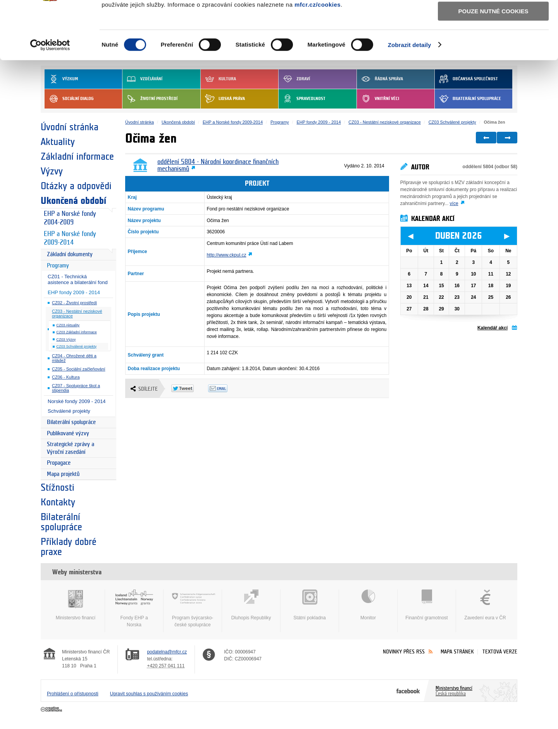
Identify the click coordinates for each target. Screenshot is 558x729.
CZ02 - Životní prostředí (74, 302)
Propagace (59, 463)
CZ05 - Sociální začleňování (78, 369)
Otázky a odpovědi (76, 186)
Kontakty (58, 502)
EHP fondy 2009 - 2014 (74, 292)
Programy (58, 266)
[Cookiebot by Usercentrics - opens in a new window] (50, 96)
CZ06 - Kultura (66, 377)
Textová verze (499, 651)
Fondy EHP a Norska (134, 608)
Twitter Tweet (189, 388)
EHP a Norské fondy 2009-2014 (70, 238)
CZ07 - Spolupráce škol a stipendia (76, 388)
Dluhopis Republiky (251, 604)
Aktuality (58, 141)
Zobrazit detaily (409, 96)
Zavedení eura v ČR (485, 604)
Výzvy (52, 171)
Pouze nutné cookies (493, 62)
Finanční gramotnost (426, 604)
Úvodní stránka (69, 127)
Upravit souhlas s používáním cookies (149, 693)
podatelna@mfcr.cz (167, 652)
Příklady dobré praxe (68, 547)
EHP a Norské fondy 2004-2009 (70, 218)
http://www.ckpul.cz (226, 255)
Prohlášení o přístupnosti (72, 693)
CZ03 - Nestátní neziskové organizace (77, 314)
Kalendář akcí (492, 328)
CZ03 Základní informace (76, 332)
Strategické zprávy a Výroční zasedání (70, 448)
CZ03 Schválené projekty (76, 346)
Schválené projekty (69, 411)
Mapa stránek (457, 651)
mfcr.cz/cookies (317, 56)
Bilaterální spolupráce (71, 422)
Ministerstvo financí (75, 604)
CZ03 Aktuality (67, 325)
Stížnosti (57, 487)
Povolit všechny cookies (493, 19)
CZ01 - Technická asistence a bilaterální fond (78, 279)
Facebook (408, 691)
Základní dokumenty (70, 254)
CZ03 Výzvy (66, 339)
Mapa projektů (63, 474)
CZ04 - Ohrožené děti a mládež (74, 358)
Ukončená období (73, 200)
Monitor (368, 604)
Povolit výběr (493, 41)
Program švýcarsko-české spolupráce (192, 608)
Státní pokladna (309, 604)
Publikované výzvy (68, 433)
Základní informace (77, 156)
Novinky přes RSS (404, 651)
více (454, 203)
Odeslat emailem (226, 388)
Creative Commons (52, 709)
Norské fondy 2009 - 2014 (77, 401)
